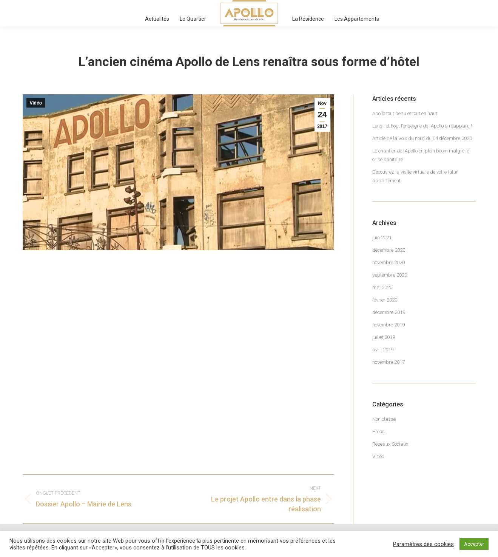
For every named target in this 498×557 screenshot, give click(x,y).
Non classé (384, 419)
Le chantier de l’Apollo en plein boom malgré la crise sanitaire (421, 155)
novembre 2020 (388, 262)
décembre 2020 (388, 250)
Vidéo (36, 103)
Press (378, 431)
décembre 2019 (388, 312)
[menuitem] (157, 18)
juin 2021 (382, 237)
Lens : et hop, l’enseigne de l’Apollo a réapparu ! (422, 126)
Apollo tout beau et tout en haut (404, 113)
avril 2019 (382, 349)
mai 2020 (382, 287)
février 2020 (384, 300)
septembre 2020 (389, 275)
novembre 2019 (388, 325)
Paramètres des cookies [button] (423, 544)
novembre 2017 (388, 362)
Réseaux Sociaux (390, 444)
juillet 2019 (383, 337)
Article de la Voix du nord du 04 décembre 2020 (422, 138)
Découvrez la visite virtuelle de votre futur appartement (415, 176)
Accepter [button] (474, 544)
